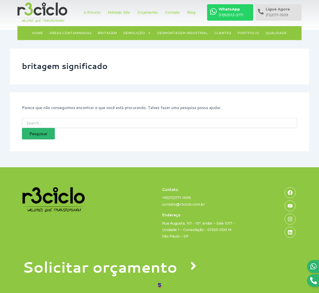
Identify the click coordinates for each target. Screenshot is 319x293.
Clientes (222, 33)
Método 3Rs (119, 12)
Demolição (137, 33)
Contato (172, 12)
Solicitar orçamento (99, 266)
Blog (191, 12)
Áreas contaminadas (70, 33)
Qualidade (276, 33)
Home (37, 33)
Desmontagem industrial (182, 33)
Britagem (107, 33)
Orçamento (147, 12)
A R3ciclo (92, 12)
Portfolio (248, 33)
